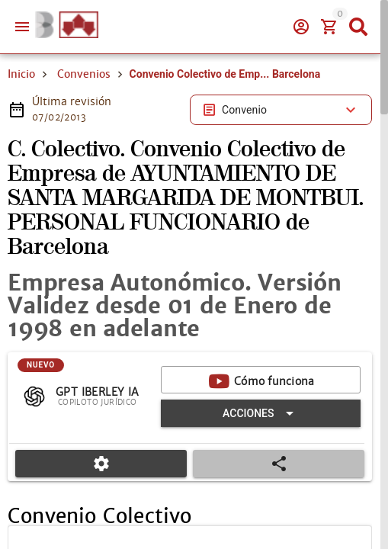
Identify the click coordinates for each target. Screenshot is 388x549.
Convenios (84, 74)
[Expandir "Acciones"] (261, 413)
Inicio (21, 74)
